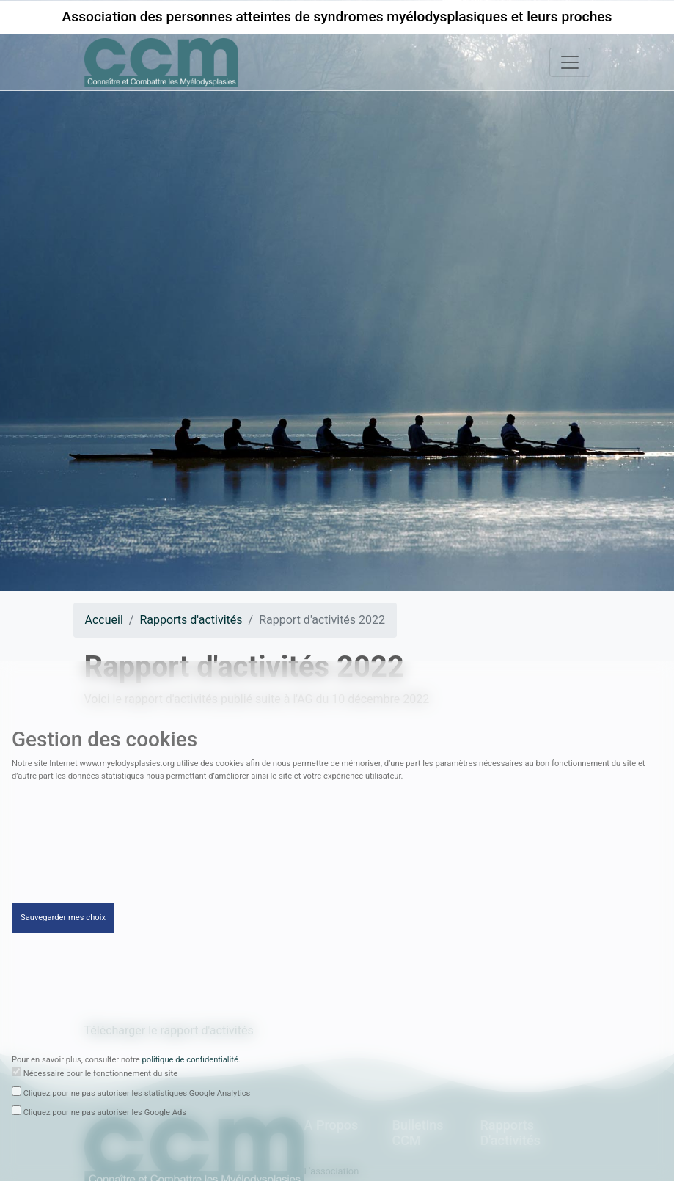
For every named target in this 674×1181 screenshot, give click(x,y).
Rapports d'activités (190, 620)
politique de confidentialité (190, 1062)
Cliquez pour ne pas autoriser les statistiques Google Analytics (137, 1096)
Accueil (104, 620)
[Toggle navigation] (569, 62)
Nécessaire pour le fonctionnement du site (100, 1076)
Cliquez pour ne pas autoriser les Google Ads (104, 1116)
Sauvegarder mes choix (63, 921)
